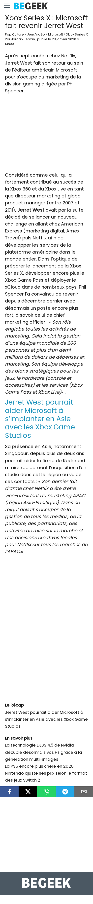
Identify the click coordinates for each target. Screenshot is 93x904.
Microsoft (55, 34)
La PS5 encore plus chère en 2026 (39, 766)
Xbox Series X (77, 34)
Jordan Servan (23, 39)
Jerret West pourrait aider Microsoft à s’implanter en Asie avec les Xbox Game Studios (46, 719)
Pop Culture (14, 34)
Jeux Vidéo (36, 34)
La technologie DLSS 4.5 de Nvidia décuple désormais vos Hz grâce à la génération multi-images (43, 752)
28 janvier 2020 (64, 39)
